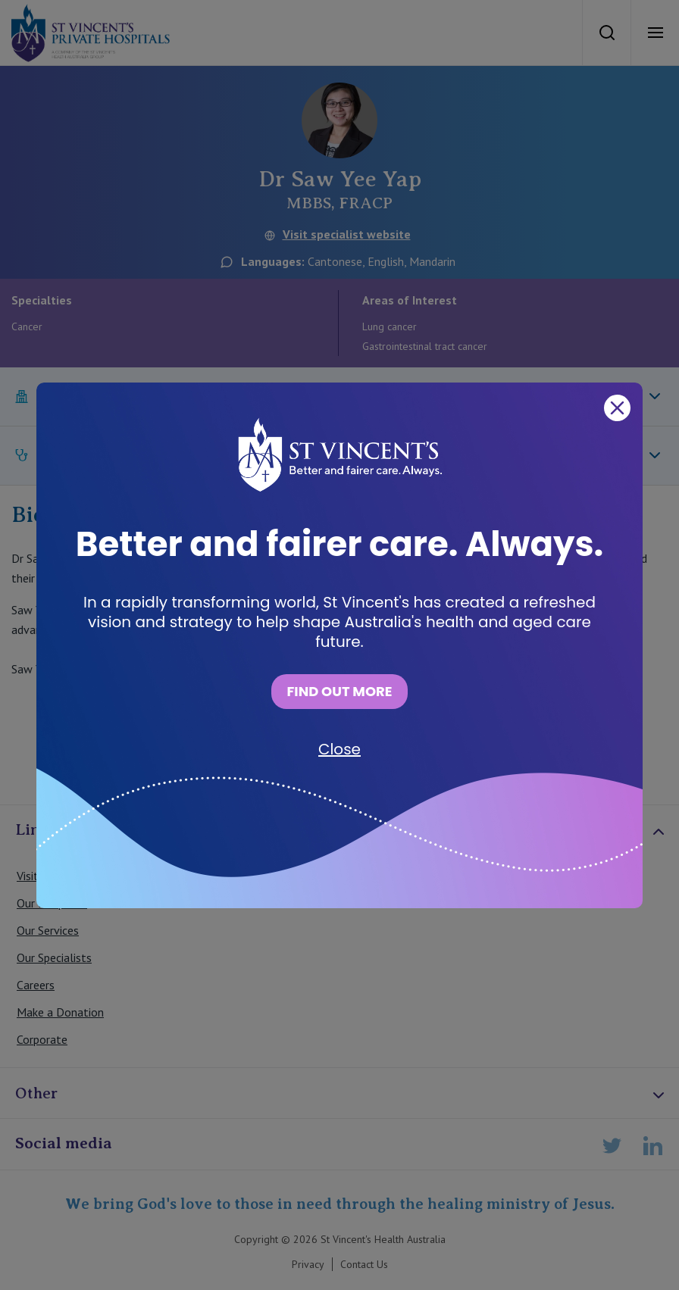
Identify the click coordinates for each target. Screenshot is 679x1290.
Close (339, 749)
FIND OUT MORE (339, 691)
